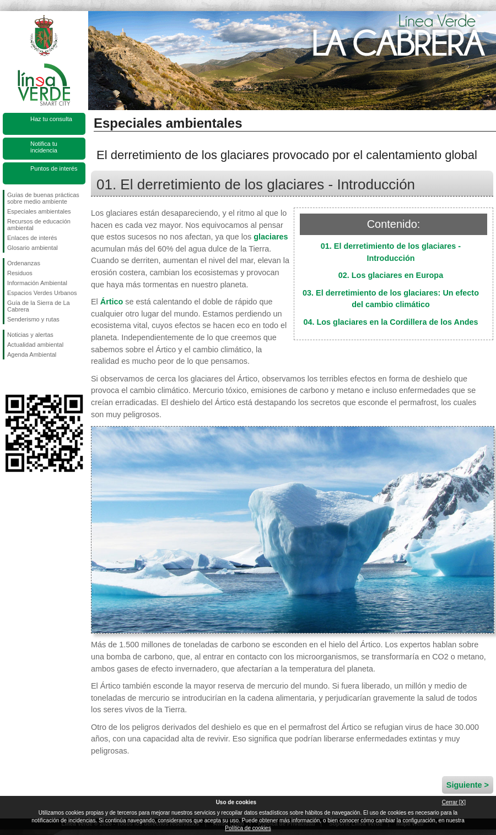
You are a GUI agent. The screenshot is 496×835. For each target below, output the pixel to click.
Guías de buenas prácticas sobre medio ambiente (43, 198)
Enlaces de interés (32, 237)
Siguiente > (467, 785)
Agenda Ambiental (31, 354)
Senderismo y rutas (33, 319)
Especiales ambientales (39, 211)
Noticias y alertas (30, 334)
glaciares (271, 236)
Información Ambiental (37, 283)
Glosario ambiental (32, 247)
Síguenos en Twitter (27, 377)
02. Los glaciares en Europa (390, 275)
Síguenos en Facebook (9, 377)
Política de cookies (248, 828)
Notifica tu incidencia (43, 147)
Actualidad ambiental (35, 344)
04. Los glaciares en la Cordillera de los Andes (391, 322)
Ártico (111, 301)
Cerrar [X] (454, 802)
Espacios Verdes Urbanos (42, 293)
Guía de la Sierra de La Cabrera (38, 306)
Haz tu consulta (51, 119)
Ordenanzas (23, 263)
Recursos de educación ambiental (39, 224)
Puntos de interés (54, 168)
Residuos (20, 273)
